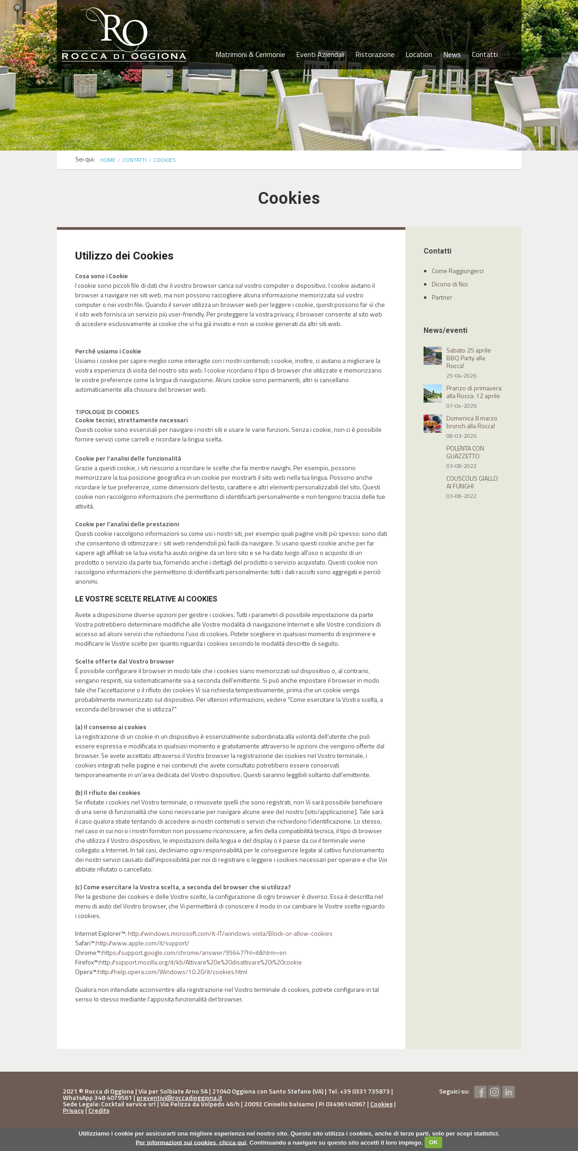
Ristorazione (374, 54)
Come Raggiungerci (458, 270)
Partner (442, 297)
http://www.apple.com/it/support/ (142, 943)
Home (108, 160)
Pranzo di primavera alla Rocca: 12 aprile (473, 391)
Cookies (381, 1104)
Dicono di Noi (450, 284)
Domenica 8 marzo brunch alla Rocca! (471, 421)
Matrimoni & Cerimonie (250, 54)
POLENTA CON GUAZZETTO (465, 452)
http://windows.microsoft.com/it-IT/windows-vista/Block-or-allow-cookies (230, 933)
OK (433, 1142)
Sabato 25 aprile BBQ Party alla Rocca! (468, 357)
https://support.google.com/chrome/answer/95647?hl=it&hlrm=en (194, 952)
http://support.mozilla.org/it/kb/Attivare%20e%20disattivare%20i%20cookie (200, 962)
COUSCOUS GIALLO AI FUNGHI (472, 482)
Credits (98, 1110)
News (452, 54)
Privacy (73, 1110)
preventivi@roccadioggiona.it (179, 1097)
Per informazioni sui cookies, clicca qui (191, 1142)
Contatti (485, 54)
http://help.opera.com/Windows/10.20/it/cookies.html (172, 971)
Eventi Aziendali (320, 54)
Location (418, 54)
